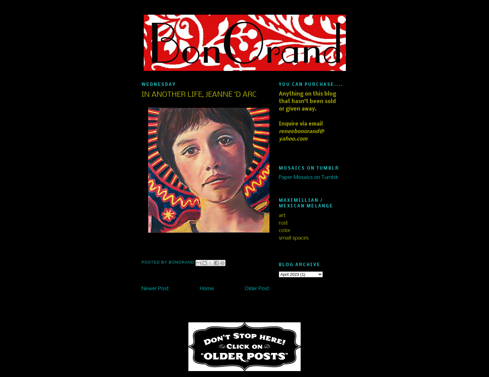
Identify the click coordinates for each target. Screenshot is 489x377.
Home (207, 289)
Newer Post (155, 289)
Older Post (257, 289)
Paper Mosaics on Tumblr (308, 178)
